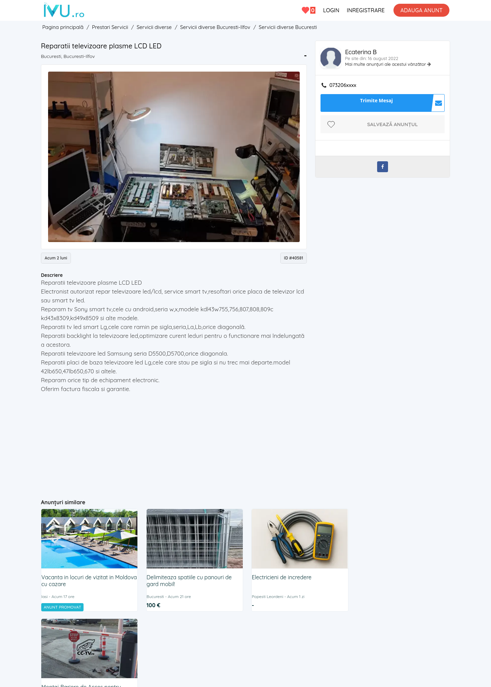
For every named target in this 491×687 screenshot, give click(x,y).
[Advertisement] (174, 443)
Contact (187, 630)
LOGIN (331, 10)
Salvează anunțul (392, 124)
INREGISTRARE (366, 10)
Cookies (261, 630)
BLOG (306, 630)
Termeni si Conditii (224, 630)
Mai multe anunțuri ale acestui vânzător (386, 64)
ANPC (285, 630)
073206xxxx (342, 85)
